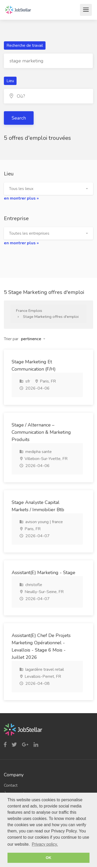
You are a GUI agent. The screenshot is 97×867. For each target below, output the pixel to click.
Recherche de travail (24, 45)
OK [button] (48, 858)
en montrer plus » (21, 198)
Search (19, 118)
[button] (48, 188)
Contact (11, 785)
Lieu (10, 81)
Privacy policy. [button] (45, 844)
